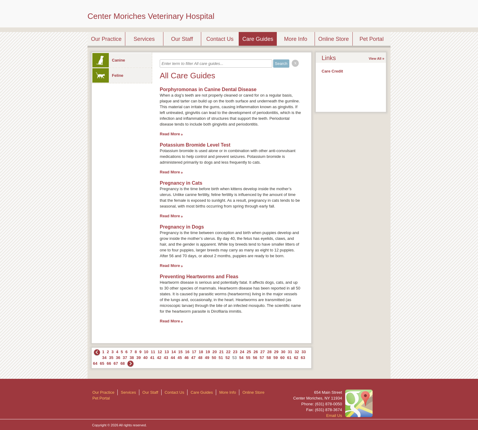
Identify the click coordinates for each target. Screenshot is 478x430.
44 (173, 357)
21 (221, 352)
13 (167, 352)
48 (200, 357)
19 (207, 352)
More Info (295, 39)
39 (138, 357)
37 (125, 357)
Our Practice (106, 39)
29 (276, 352)
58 (268, 357)
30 (283, 352)
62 (296, 357)
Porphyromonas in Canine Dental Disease (208, 89)
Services (144, 39)
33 (303, 352)
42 (159, 357)
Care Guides (257, 39)
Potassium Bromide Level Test (195, 144)
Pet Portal (371, 39)
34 (104, 357)
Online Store (333, 39)
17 (194, 352)
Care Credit (332, 71)
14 (173, 352)
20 (214, 352)
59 (275, 357)
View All (375, 58)
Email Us (334, 415)
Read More (170, 134)
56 (255, 357)
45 (179, 357)
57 (262, 357)
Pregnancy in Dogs (182, 226)
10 (146, 352)
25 (249, 352)
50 (214, 357)
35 (111, 357)
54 (241, 357)
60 (282, 357)
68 (122, 363)
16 (187, 352)
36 (118, 357)
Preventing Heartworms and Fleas (199, 276)
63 (303, 357)
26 (256, 352)
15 (180, 352)
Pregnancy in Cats (181, 183)
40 (145, 357)
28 (269, 352)
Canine (108, 60)
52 (227, 357)
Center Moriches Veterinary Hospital (150, 16)
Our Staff (182, 39)
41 (152, 357)
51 (221, 357)
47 (193, 357)
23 (235, 352)
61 (289, 357)
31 (290, 352)
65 (102, 363)
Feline (107, 75)
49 (207, 357)
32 (296, 352)
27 (262, 352)
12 (160, 352)
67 (115, 363)
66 (109, 363)
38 (132, 357)
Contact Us (220, 39)
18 (201, 352)
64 (95, 363)
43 (166, 357)
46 (186, 357)
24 (242, 352)
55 (248, 357)
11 (153, 352)
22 (228, 352)
